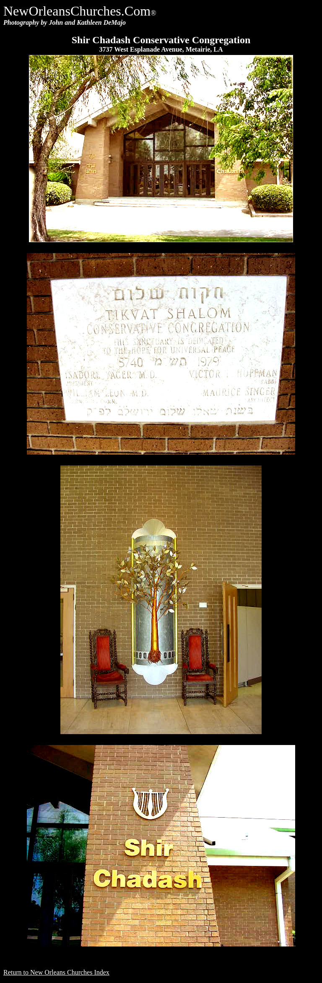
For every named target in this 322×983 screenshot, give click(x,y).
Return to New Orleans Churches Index (56, 972)
